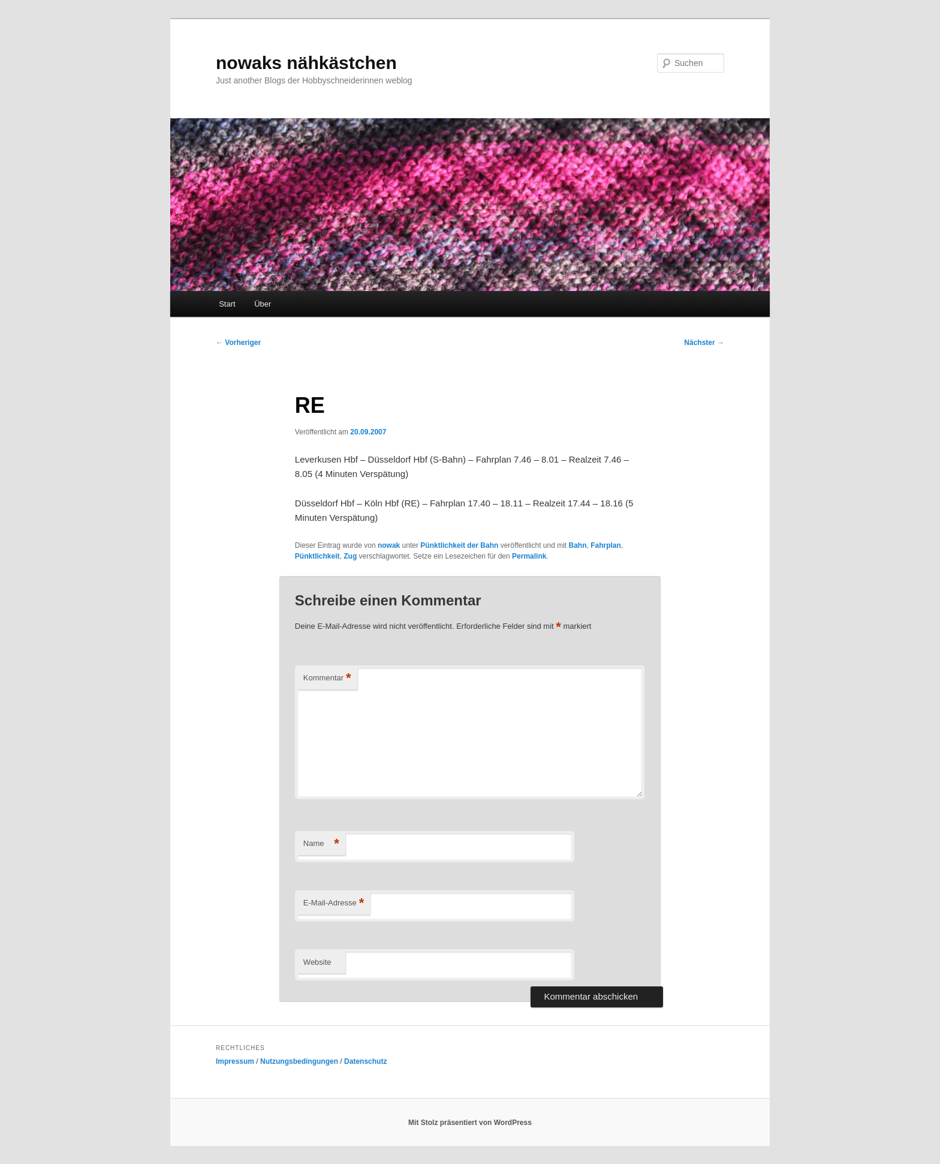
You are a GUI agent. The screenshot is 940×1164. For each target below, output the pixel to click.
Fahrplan (605, 545)
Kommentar (327, 678)
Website (317, 962)
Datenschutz (365, 1061)
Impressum (235, 1061)
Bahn (578, 545)
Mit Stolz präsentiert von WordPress (470, 1122)
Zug (350, 556)
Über (262, 303)
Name (321, 844)
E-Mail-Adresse (333, 903)
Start (227, 303)
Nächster (704, 342)
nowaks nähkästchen (306, 63)
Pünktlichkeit (317, 556)
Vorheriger (238, 342)
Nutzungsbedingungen (299, 1061)
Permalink (529, 556)
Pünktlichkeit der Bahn (459, 545)
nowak (389, 545)
